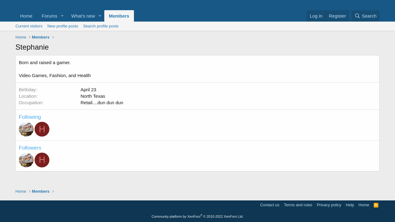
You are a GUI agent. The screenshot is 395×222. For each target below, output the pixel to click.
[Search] (365, 16)
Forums (49, 15)
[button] (62, 16)
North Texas (93, 96)
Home (26, 15)
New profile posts (62, 26)
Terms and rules (298, 205)
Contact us (269, 205)
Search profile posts (100, 26)
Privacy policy (329, 205)
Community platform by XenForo (197, 216)
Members (119, 15)
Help (350, 205)
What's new (83, 15)
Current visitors (28, 26)
